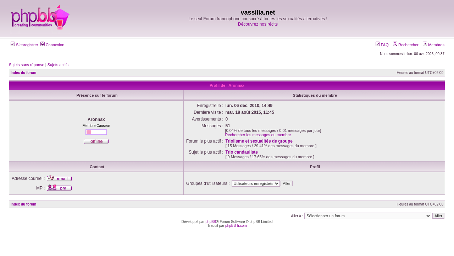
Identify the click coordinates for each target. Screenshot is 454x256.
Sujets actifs (58, 65)
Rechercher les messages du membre (258, 135)
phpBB (210, 222)
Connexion (52, 45)
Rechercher (406, 45)
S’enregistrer (24, 45)
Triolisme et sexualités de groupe (259, 141)
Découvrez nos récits (258, 24)
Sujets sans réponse (26, 65)
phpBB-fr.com (236, 226)
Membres (433, 45)
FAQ (382, 45)
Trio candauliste (242, 152)
